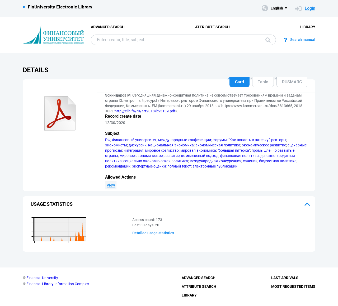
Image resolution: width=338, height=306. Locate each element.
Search (268, 40)
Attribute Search (212, 27)
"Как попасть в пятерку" (249, 140)
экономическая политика (217, 145)
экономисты (116, 145)
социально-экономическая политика (155, 161)
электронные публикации (215, 166)
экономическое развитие (264, 145)
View (111, 185)
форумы (220, 140)
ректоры (278, 140)
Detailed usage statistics (153, 233)
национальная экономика (171, 145)
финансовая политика (239, 156)
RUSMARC (292, 81)
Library (307, 27)
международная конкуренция (215, 161)
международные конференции (184, 140)
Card (239, 81)
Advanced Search (108, 27)
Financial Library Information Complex (57, 284)
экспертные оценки (149, 166)
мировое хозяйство (162, 150)
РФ (107, 140)
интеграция (133, 150)
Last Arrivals (284, 278)
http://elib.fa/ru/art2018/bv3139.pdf (145, 111)
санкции (250, 161)
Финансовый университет (134, 140)
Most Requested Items (293, 286)
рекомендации (117, 166)
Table (263, 81)
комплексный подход (199, 156)
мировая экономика (198, 150)
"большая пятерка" (234, 150)
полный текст (179, 166)
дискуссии (138, 145)
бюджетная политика (278, 161)
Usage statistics (52, 204)
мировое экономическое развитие (150, 156)
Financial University (42, 278)
